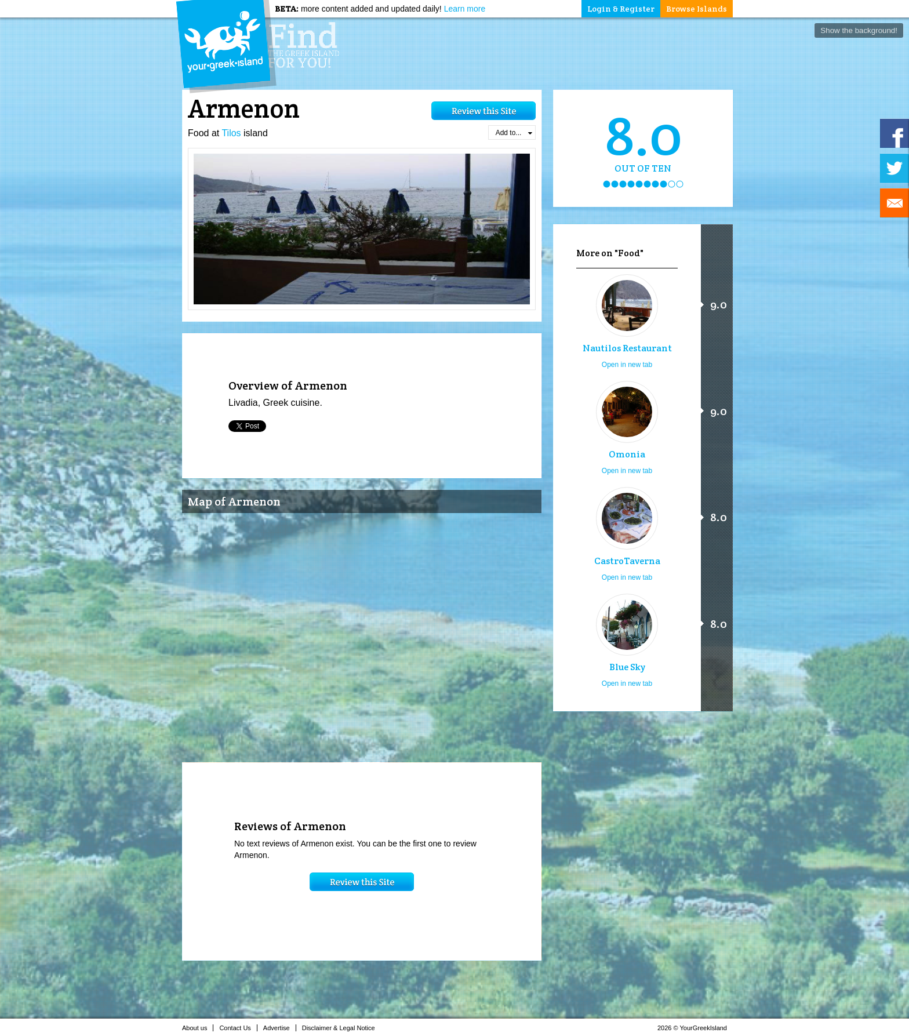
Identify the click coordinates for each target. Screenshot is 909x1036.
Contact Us (238, 1027)
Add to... (514, 133)
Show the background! (858, 30)
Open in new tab (627, 365)
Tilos (231, 133)
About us (197, 1027)
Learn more (465, 8)
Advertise (279, 1027)
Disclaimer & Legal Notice (341, 1027)
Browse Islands (696, 8)
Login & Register (621, 8)
